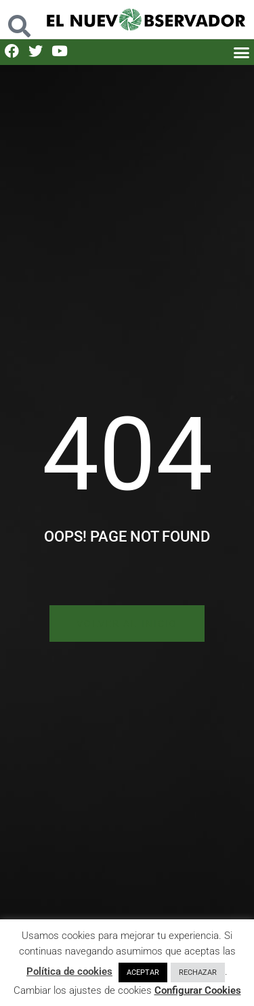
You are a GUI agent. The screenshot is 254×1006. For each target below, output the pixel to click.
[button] (242, 52)
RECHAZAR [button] (198, 972)
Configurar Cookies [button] (197, 990)
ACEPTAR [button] (143, 972)
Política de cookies (69, 971)
